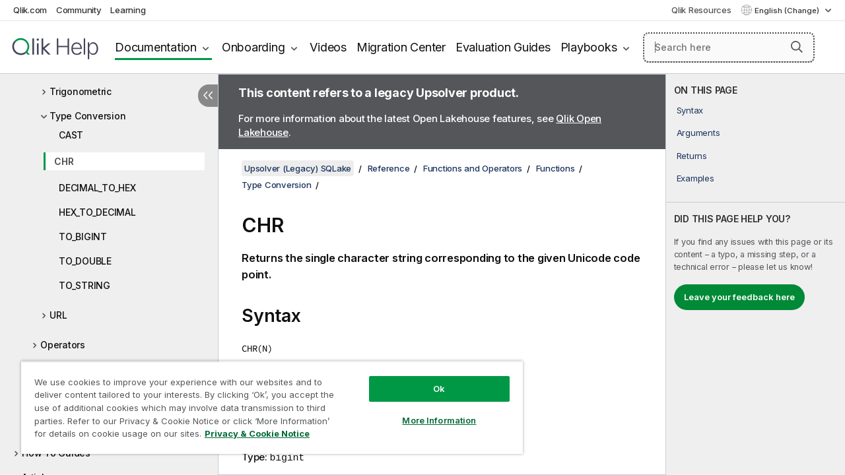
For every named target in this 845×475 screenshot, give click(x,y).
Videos (328, 47)
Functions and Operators (472, 168)
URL (58, 315)
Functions (555, 168)
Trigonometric (81, 91)
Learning (127, 10)
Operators (62, 344)
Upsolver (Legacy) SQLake (297, 168)
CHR (63, 161)
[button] (797, 46)
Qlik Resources (701, 10)
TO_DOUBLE (85, 261)
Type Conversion (87, 115)
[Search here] (728, 47)
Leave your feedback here (739, 297)
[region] (266, 402)
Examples (695, 178)
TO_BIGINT (83, 236)
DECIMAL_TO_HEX (97, 187)
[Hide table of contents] (208, 95)
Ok (429, 378)
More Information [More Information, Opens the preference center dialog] (429, 410)
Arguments (698, 132)
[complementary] (755, 274)
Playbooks (588, 47)
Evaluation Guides (503, 47)
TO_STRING (84, 285)
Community (79, 10)
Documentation (156, 47)
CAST (71, 135)
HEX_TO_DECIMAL (97, 212)
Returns (692, 155)
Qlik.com (30, 10)
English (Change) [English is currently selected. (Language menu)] (788, 10)
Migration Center (401, 47)
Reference (389, 168)
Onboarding (253, 47)
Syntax (690, 110)
